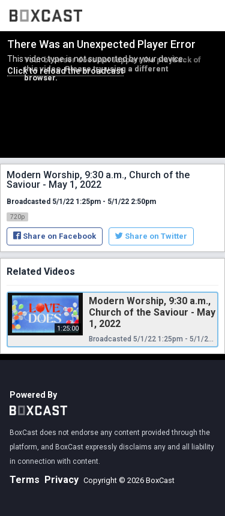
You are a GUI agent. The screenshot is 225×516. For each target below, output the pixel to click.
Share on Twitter (151, 236)
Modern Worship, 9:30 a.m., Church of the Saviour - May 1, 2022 (152, 312)
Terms (25, 479)
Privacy (61, 479)
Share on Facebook (54, 236)
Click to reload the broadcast (65, 71)
